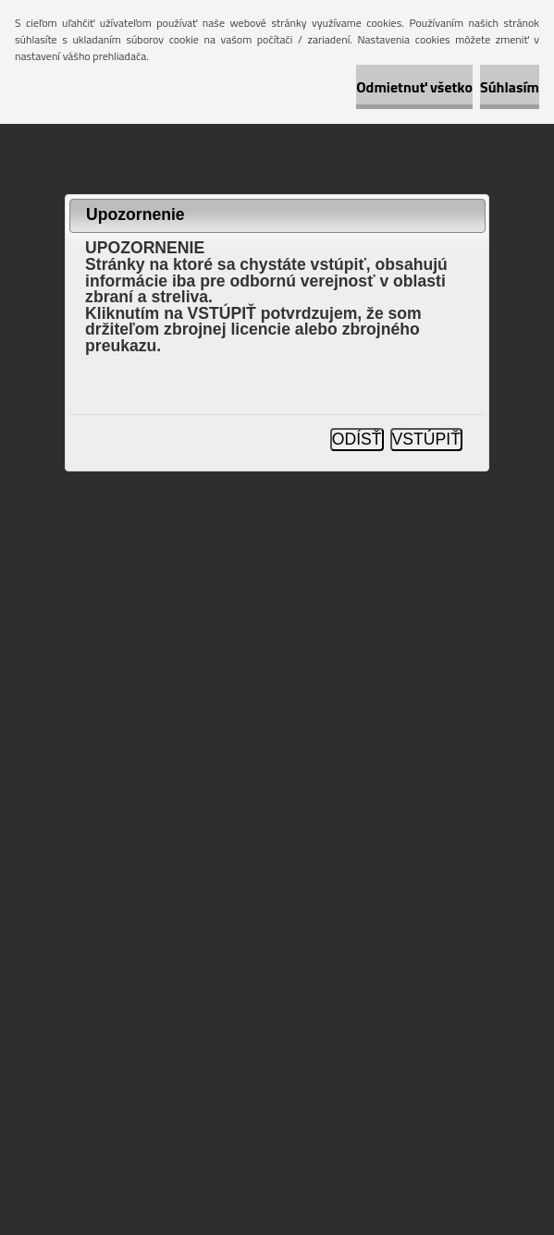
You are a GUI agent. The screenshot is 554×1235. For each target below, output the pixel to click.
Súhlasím (509, 87)
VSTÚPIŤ (426, 439)
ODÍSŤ (357, 439)
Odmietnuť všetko (414, 87)
